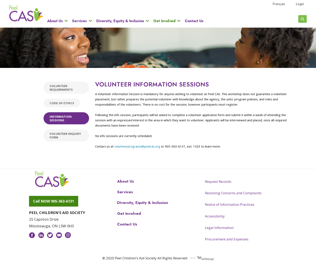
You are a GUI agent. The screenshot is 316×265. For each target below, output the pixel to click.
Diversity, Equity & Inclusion (120, 21)
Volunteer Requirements (61, 87)
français (279, 3)
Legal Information (219, 227)
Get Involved (164, 21)
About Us (55, 21)
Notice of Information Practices (229, 204)
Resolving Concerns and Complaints (233, 193)
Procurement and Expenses (226, 239)
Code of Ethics (62, 103)
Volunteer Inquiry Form (65, 135)
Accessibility (215, 216)
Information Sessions (61, 118)
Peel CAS (26, 13)
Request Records (218, 181)
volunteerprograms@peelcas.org (137, 146)
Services (79, 21)
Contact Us (194, 21)
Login (300, 3)
